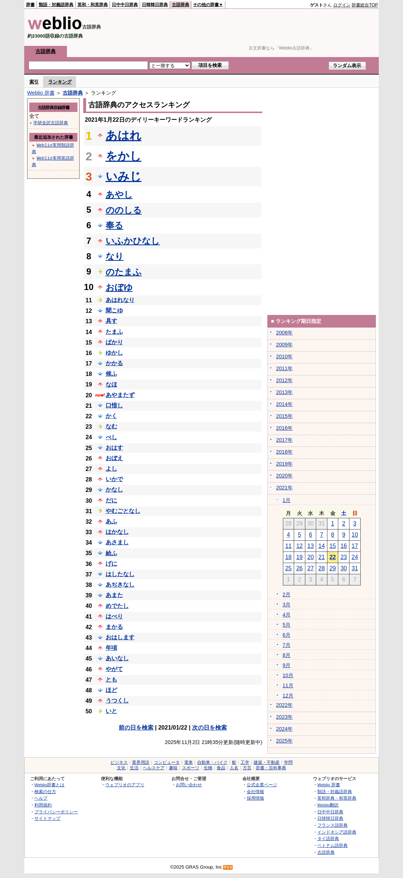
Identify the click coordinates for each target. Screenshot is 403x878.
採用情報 (255, 798)
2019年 (284, 464)
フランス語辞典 (332, 825)
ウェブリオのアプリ (124, 784)
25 (288, 568)
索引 (34, 82)
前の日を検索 (136, 728)
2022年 (284, 705)
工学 (245, 762)
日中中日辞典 (125, 5)
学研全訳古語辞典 (50, 123)
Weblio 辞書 (41, 93)
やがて (114, 669)
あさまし (117, 542)
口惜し (114, 405)
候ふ (111, 374)
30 (343, 568)
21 (321, 557)
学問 (288, 762)
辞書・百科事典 (271, 768)
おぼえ (114, 458)
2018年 (284, 452)
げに (111, 564)
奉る (114, 225)
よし (111, 469)
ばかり (114, 342)
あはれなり (120, 300)
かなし (114, 489)
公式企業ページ (262, 784)
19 (299, 557)
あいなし (117, 658)
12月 (288, 695)
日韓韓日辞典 (155, 5)
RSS (228, 867)
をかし (123, 156)
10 (355, 535)
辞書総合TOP (365, 5)
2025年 (284, 741)
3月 (286, 604)
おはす (114, 448)
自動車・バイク (212, 762)
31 (355, 568)
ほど (111, 690)
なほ (111, 384)
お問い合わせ (189, 784)
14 (321, 546)
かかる (114, 363)
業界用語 (140, 762)
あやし (119, 194)
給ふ (111, 553)
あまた (114, 595)
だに (111, 500)
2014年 (284, 404)
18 (288, 557)
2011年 (284, 368)
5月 (286, 625)
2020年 (284, 476)
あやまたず (120, 395)
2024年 (284, 729)
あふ (111, 521)
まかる (114, 627)
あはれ (123, 135)
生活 (134, 768)
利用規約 (43, 805)
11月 (288, 685)
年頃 (111, 648)
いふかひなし (133, 241)
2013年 (284, 392)
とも (111, 679)
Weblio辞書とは (49, 784)
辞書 (30, 5)
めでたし (117, 606)
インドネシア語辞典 (336, 832)
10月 (288, 675)
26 (299, 568)
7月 (286, 645)
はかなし (117, 532)
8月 (286, 655)
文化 (121, 768)
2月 (286, 594)
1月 (286, 500)
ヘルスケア (154, 768)
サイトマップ (47, 818)
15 (333, 546)
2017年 (284, 440)
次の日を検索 (209, 728)
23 (343, 557)
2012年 (284, 380)
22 (333, 557)
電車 (188, 762)
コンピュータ (167, 762)
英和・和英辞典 (92, 5)
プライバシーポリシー (56, 811)
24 (355, 557)
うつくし (117, 700)
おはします (120, 637)
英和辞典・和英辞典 (336, 798)
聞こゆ (114, 310)
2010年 (284, 356)
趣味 (173, 768)
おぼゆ (119, 287)
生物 (208, 768)
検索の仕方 (45, 791)
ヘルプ (40, 798)
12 (299, 546)
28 (321, 568)
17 (355, 546)
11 (288, 546)
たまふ (114, 332)
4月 (286, 615)
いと (111, 711)
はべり (114, 616)
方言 (247, 768)
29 (333, 568)
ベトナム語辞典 (332, 845)
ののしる (124, 210)
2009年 (284, 344)
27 (310, 568)
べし (111, 437)
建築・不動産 (267, 762)
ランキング (60, 82)
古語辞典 (180, 5)
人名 (234, 768)
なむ (111, 426)
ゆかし (114, 353)
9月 (286, 665)
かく (111, 416)
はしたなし (120, 574)
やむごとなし (123, 511)
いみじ (123, 176)
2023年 (284, 717)
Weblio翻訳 (328, 805)
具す (111, 321)
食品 (221, 768)
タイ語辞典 (328, 838)
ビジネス (119, 762)
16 (343, 546)
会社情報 (255, 791)
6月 (286, 635)
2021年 (284, 487)
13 (310, 546)
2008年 (284, 333)
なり (115, 256)
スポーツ (190, 768)
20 (310, 557)
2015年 (284, 416)
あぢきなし (120, 584)
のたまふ (124, 272)
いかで (114, 479)
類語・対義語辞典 (56, 5)
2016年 (284, 428)
